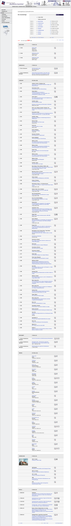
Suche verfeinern (41, 37)
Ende (47, 523)
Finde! (3, 12)
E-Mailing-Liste (4, 11)
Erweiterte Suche (22, 6)
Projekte (3, 20)
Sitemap (34, 6)
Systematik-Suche (29, 6)
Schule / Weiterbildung (6, 17)
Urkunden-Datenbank (5, 22)
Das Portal (3, 9)
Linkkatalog (4, 14)
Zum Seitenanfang (58, 523)
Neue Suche (34, 37)
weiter (45, 523)
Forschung (4, 19)
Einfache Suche (15, 6)
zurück (52, 37)
